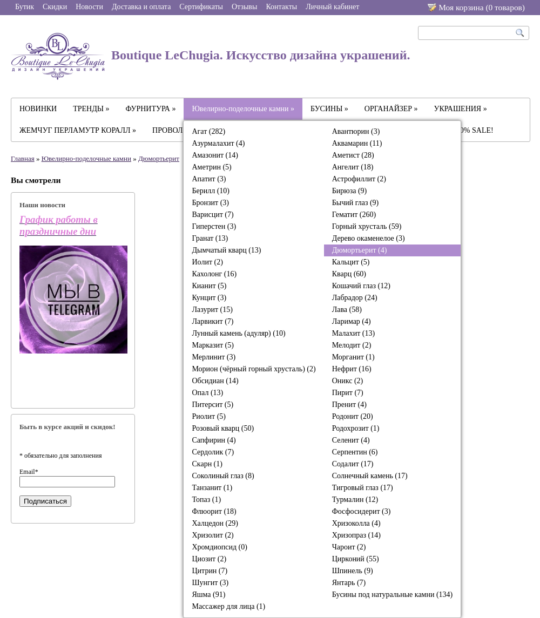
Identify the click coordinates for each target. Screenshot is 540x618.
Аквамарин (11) (357, 143)
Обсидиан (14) (215, 381)
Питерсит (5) (212, 404)
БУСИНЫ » (329, 109)
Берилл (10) (211, 191)
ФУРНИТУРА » (151, 109)
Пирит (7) (347, 393)
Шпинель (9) (352, 571)
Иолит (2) (207, 262)
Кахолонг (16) (214, 274)
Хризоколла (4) (356, 523)
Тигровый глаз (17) (362, 488)
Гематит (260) (354, 214)
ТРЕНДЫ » (91, 109)
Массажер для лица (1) (228, 606)
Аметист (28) (353, 155)
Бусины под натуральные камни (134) (392, 594)
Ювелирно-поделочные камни (86, 158)
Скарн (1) (207, 464)
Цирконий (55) (355, 559)
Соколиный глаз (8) (223, 476)
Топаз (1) (206, 499)
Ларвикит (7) (212, 321)
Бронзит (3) (210, 203)
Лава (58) (347, 309)
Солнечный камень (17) (370, 476)
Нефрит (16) (352, 369)
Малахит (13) (353, 333)
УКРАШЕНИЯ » (460, 109)
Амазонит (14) (215, 155)
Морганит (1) (353, 357)
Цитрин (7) (209, 571)
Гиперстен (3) (214, 226)
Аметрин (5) (211, 167)
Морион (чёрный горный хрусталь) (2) (253, 369)
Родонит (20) (352, 416)
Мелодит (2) (352, 345)
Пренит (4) (349, 404)
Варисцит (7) (212, 214)
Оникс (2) (347, 381)
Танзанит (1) (212, 488)
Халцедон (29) (215, 523)
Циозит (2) (209, 559)
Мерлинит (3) (213, 357)
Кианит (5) (209, 286)
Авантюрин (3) (356, 131)
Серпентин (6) (355, 452)
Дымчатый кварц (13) (226, 250)
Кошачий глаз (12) (361, 286)
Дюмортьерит (158, 158)
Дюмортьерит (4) (359, 250)
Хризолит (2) (212, 535)
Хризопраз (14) (356, 535)
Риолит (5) (209, 416)
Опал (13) (207, 393)
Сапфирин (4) (213, 440)
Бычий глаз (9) (355, 203)
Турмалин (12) (355, 499)
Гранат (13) (210, 238)
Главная (23, 158)
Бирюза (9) (349, 191)
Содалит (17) (353, 464)
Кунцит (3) (209, 298)
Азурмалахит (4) (218, 143)
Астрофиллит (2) (359, 179)
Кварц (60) (349, 274)
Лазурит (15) (212, 309)
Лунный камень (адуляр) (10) (238, 333)
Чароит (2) (349, 547)
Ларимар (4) (351, 321)
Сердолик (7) (213, 452)
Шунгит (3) (210, 583)
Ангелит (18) (353, 167)
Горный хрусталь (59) (367, 226)
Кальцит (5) (351, 262)
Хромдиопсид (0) (219, 547)
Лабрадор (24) (354, 298)
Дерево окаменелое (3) (368, 238)
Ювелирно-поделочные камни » (243, 109)
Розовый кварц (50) (223, 428)
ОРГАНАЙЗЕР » (391, 109)
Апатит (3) (209, 179)
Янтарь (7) (349, 583)
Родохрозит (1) (356, 428)
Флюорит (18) (214, 511)
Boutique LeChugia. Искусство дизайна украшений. (210, 56)
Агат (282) (208, 131)
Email (28, 472)
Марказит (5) (212, 345)
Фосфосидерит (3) (361, 511)
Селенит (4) (351, 440)
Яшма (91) (208, 594)
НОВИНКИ (38, 109)
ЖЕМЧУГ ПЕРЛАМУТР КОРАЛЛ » (77, 130)
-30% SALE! (474, 130)
